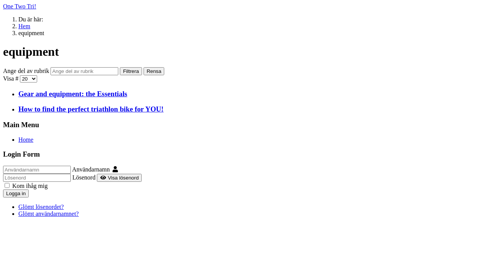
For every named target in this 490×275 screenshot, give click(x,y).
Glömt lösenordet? (41, 207)
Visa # (11, 78)
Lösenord (83, 177)
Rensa (154, 71)
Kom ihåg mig (26, 186)
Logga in (16, 193)
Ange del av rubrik (27, 71)
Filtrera (131, 71)
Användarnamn (91, 169)
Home (25, 139)
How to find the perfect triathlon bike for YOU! (90, 109)
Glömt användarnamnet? (48, 213)
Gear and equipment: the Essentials (72, 94)
